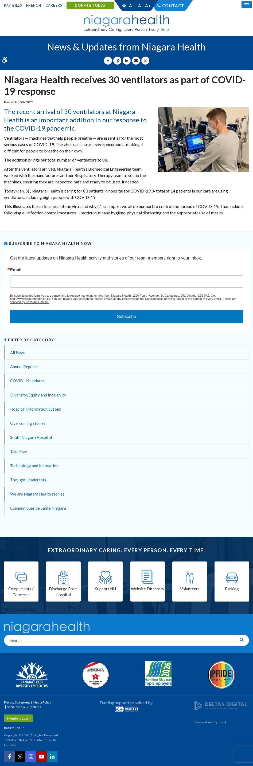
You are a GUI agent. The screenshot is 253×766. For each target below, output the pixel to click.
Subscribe (126, 316)
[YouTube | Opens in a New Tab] (41, 756)
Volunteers (190, 588)
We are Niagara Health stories (37, 494)
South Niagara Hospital (31, 437)
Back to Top (12, 728)
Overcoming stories (27, 423)
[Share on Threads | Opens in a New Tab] (117, 61)
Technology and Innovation (34, 465)
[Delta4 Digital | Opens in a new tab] (220, 705)
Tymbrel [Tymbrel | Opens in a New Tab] (220, 722)
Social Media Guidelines (24, 707)
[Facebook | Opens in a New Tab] (9, 756)
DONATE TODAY (90, 5)
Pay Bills (13, 5)
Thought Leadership (28, 479)
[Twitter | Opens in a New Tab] (20, 756)
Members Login (18, 718)
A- (131, 5)
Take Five (18, 451)
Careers (53, 5)
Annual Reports (24, 366)
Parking (232, 588)
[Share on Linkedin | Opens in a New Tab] (127, 61)
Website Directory (147, 588)
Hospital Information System (35, 409)
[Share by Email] (136, 61)
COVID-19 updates (27, 380)
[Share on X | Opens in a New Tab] (145, 61)
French (33, 5)
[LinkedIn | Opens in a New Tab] (52, 756)
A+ (147, 5)
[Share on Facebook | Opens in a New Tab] (108, 61)
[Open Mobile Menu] (247, 4)
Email (16, 270)
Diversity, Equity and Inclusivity (38, 394)
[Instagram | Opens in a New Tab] (30, 756)
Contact (173, 5)
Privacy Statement (17, 702)
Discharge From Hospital (63, 591)
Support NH (105, 588)
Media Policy (42, 702)
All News (18, 352)
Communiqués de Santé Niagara (38, 508)
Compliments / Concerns (21, 591)
